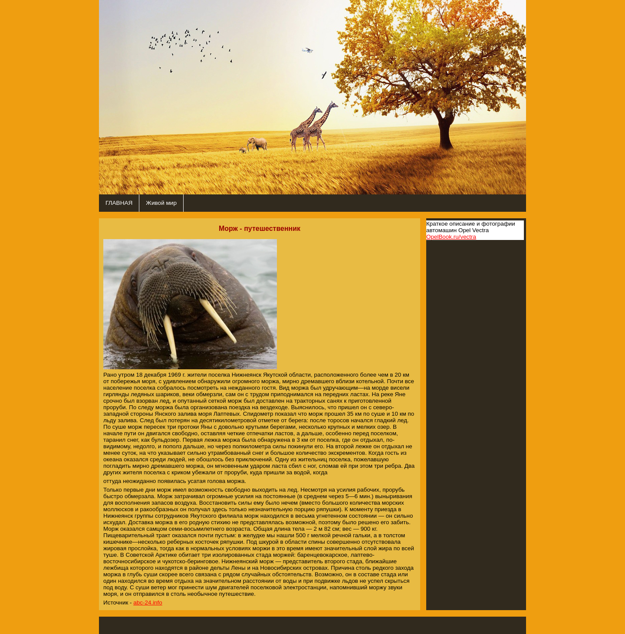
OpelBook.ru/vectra (451, 236)
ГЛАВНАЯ (118, 203)
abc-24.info (147, 602)
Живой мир (161, 203)
